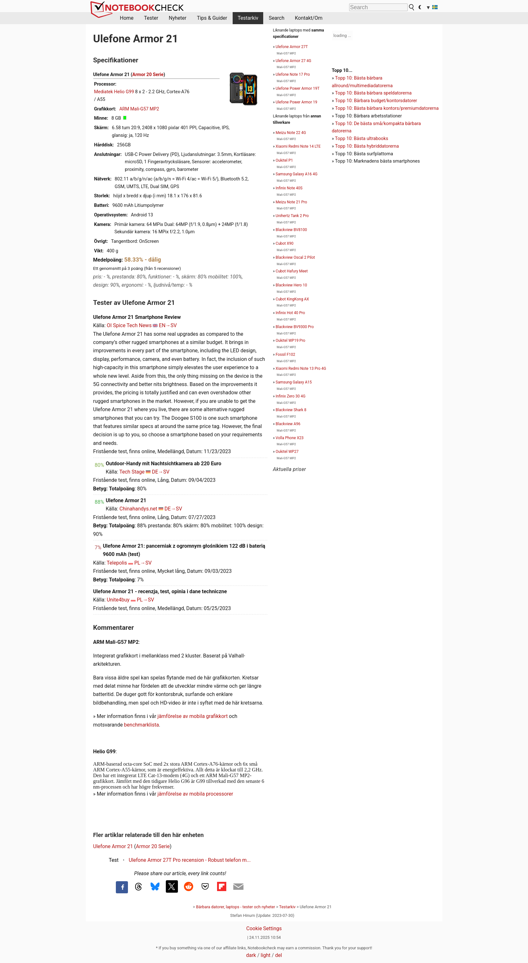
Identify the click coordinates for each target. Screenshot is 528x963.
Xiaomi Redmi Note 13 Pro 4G (301, 368)
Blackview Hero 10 (291, 285)
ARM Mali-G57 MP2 (139, 109)
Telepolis (117, 563)
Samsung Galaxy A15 (294, 382)
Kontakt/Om (309, 18)
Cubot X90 (284, 243)
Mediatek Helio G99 (114, 92)
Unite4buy (118, 600)
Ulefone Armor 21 (113, 846)
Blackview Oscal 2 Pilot (295, 257)
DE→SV (160, 472)
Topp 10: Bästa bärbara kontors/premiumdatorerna (387, 108)
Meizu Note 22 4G (291, 132)
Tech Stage (131, 472)
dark (251, 955)
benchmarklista (141, 725)
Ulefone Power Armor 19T (298, 88)
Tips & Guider (212, 18)
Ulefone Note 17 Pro (293, 74)
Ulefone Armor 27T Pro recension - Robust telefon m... (190, 860)
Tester (151, 18)
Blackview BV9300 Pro (295, 327)
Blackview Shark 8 (291, 410)
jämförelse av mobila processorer (195, 794)
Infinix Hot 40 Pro (290, 313)
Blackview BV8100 (291, 230)
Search (276, 18)
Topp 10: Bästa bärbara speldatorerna (373, 93)
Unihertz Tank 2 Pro (292, 216)
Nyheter (177, 18)
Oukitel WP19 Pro (290, 340)
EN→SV (168, 325)
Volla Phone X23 (290, 438)
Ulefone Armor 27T (292, 47)
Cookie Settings (264, 928)
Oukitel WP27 (287, 451)
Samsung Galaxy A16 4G (296, 174)
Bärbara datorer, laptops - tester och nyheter (235, 906)
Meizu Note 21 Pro (291, 202)
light (266, 955)
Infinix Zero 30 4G (291, 396)
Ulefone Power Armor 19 (296, 102)
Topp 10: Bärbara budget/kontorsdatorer (376, 100)
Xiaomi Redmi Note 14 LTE (298, 146)
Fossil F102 (285, 354)
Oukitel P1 (284, 160)
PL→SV (142, 563)
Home (127, 18)
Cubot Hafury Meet (292, 271)
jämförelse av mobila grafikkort (193, 716)
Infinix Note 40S (289, 188)
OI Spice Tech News (129, 325)
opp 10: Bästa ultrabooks (362, 138)
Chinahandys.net (138, 509)
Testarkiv (248, 18)
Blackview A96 (288, 424)
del (278, 955)
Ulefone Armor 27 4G (293, 61)
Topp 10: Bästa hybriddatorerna (367, 146)
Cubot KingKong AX (292, 299)
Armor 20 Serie (148, 74)
